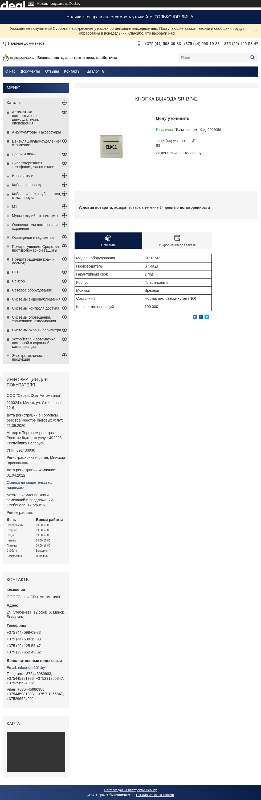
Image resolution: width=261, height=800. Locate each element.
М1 (14, 207)
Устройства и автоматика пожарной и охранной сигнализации (33, 343)
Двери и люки (23, 154)
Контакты (72, 71)
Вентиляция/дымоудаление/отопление (36, 143)
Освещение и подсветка (33, 237)
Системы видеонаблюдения (36, 299)
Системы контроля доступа (35, 308)
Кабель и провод (26, 185)
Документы (30, 71)
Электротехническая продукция (30, 357)
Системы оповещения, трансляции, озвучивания (34, 319)
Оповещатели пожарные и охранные (35, 227)
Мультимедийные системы (35, 216)
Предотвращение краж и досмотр (33, 261)
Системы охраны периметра (36, 330)
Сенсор (18, 281)
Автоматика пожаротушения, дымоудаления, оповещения (26, 117)
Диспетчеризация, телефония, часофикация (34, 165)
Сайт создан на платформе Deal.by (130, 790)
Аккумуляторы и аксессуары (36, 132)
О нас (10, 71)
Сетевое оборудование (32, 290)
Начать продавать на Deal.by (58, 4)
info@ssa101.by (31, 667)
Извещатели (22, 176)
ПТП (16, 272)
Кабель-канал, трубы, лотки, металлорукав (36, 196)
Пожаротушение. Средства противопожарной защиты (35, 248)
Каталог (92, 71)
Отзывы (52, 71)
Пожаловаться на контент (155, 795)
